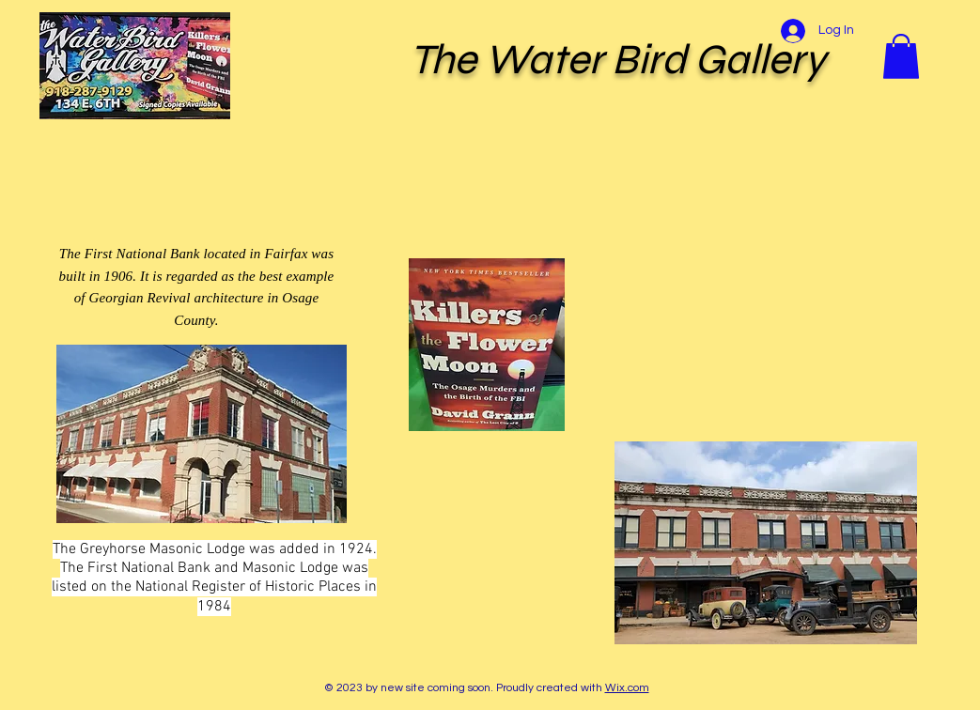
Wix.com (627, 688)
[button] (901, 56)
